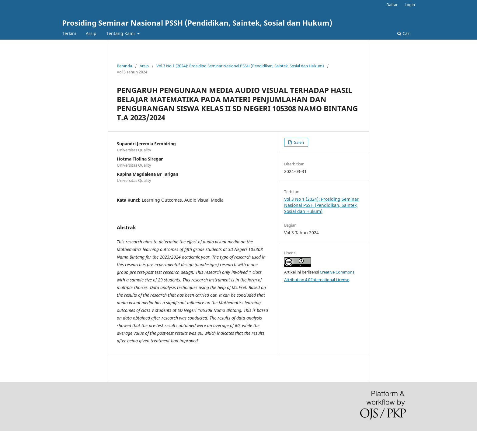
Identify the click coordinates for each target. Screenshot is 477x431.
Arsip (91, 33)
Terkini (69, 33)
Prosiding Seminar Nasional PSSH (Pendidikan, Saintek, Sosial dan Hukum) (197, 23)
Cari (404, 33)
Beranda (124, 66)
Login (410, 4)
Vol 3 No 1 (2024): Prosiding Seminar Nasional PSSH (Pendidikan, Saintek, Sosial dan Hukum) (240, 66)
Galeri (298, 142)
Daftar (392, 4)
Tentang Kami (121, 33)
